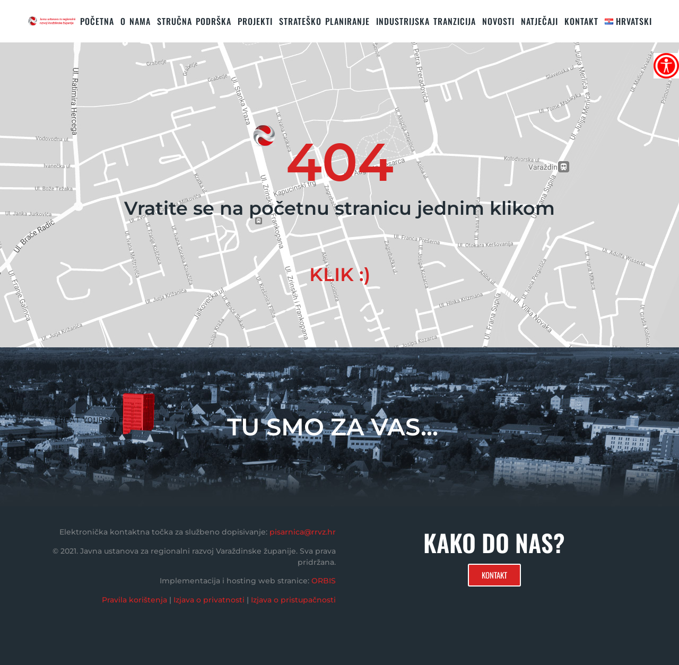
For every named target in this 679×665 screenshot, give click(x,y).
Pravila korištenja (134, 600)
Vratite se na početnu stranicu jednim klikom (339, 208)
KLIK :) (339, 274)
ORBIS (323, 580)
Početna (97, 21)
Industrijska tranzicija (426, 21)
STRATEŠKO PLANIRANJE (324, 21)
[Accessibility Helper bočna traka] (666, 65)
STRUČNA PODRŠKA (194, 21)
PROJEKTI (255, 21)
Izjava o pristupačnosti (293, 600)
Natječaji (539, 21)
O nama (135, 21)
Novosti (498, 21)
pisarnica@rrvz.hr (302, 532)
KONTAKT (581, 21)
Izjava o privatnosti (209, 600)
